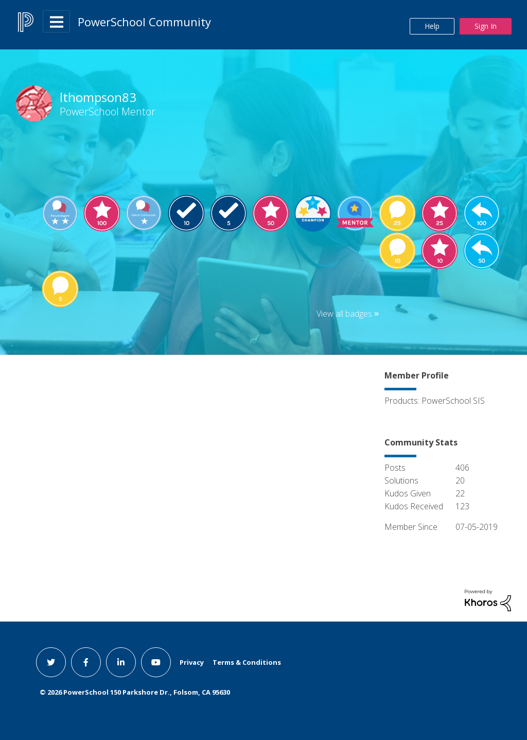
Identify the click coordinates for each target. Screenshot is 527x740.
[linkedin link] (121, 662)
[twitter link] (51, 662)
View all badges (344, 313)
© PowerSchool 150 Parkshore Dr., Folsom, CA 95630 (135, 692)
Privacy (192, 662)
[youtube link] (156, 662)
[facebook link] (86, 662)
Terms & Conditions (247, 662)
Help (432, 26)
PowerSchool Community (144, 21)
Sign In (486, 26)
